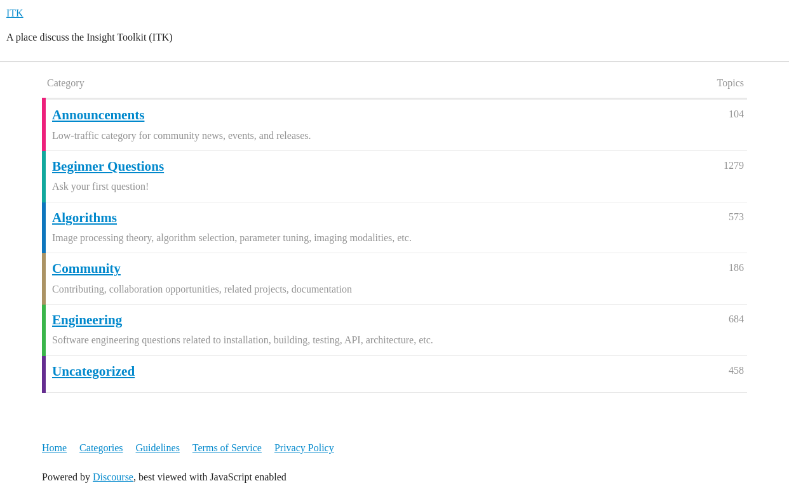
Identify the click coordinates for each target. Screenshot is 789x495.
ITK (15, 13)
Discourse (113, 477)
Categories (101, 447)
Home (54, 447)
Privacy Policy (304, 447)
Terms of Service (227, 447)
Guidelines (158, 447)
